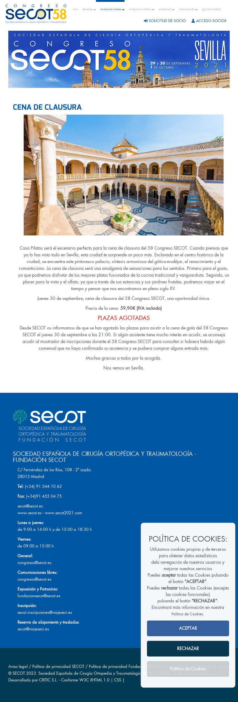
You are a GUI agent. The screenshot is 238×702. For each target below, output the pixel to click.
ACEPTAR (188, 628)
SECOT (19, 673)
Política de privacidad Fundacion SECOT (124, 666)
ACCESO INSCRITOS (211, 9)
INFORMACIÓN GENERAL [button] (113, 9)
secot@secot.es (30, 506)
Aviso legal (18, 666)
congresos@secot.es (34, 562)
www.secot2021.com (63, 512)
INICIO (75, 9)
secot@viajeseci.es (33, 629)
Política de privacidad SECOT (58, 666)
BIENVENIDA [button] (89, 9)
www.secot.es (30, 512)
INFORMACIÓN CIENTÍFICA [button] (141, 9)
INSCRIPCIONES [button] (167, 9)
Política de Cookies (187, 614)
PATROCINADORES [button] (188, 9)
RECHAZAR (188, 648)
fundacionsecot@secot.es (39, 595)
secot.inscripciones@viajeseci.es (45, 612)
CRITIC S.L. (48, 680)
